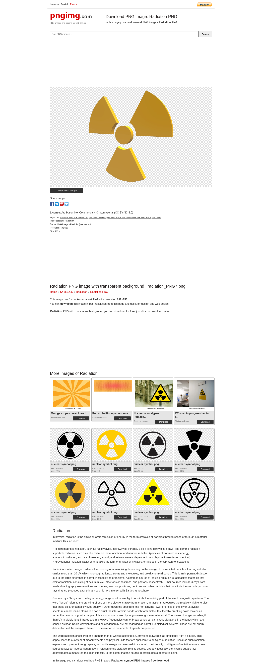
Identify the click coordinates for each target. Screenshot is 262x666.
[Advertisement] (131, 63)
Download (81, 418)
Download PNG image (67, 190)
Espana (73, 4)
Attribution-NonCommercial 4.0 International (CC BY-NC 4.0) (97, 212)
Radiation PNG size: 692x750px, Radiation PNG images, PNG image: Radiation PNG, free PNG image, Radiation (110, 217)
